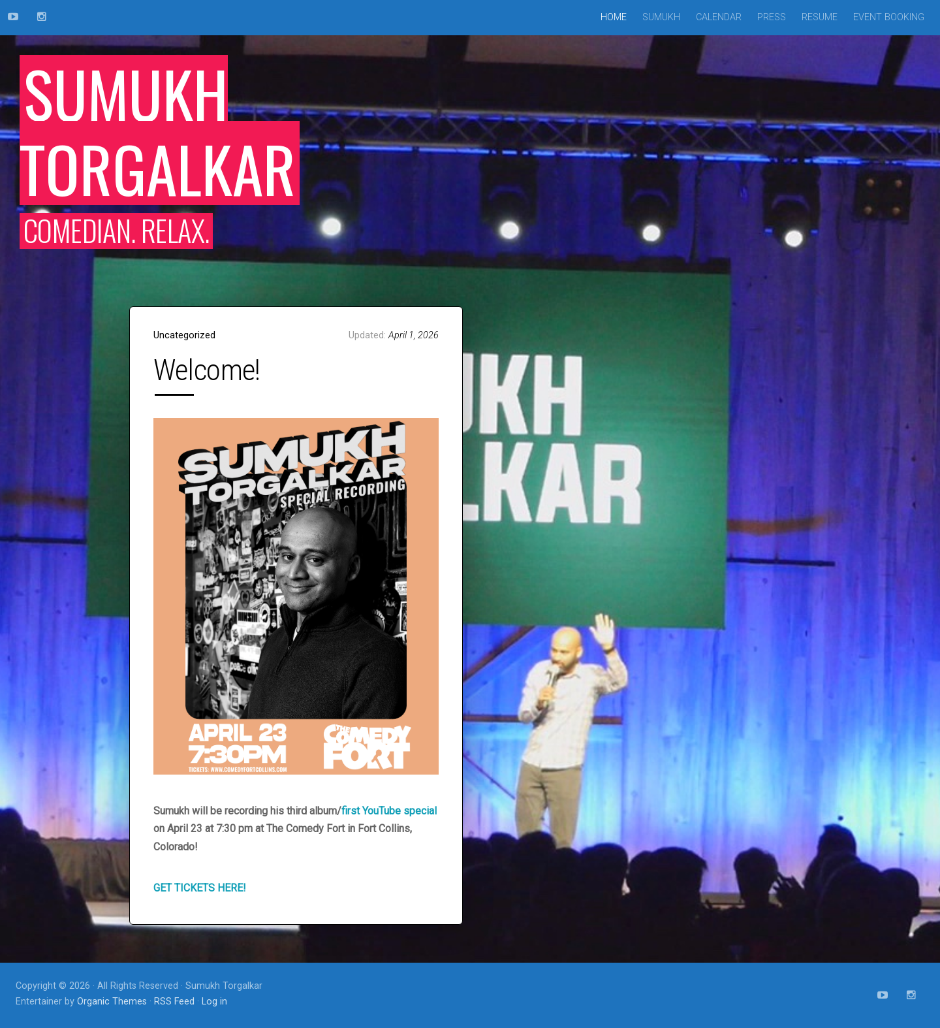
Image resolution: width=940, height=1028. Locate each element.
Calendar (719, 17)
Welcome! (206, 370)
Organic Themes (112, 1001)
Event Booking (888, 17)
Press (771, 17)
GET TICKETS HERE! (199, 888)
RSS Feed (174, 1001)
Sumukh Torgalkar (158, 130)
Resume (820, 17)
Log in (214, 1001)
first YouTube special (389, 811)
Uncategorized (184, 335)
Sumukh (661, 17)
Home (614, 17)
